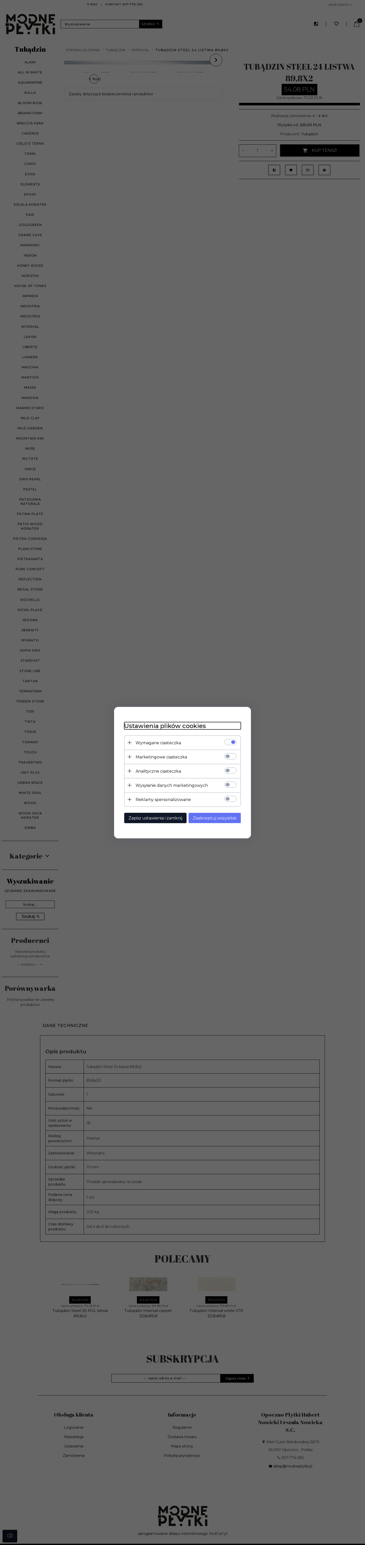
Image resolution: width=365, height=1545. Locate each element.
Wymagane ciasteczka (158, 742)
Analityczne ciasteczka (158, 771)
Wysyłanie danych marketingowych (172, 785)
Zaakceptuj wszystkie (214, 817)
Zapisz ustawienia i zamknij (155, 817)
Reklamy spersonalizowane (163, 799)
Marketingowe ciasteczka (161, 756)
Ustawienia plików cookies (165, 725)
